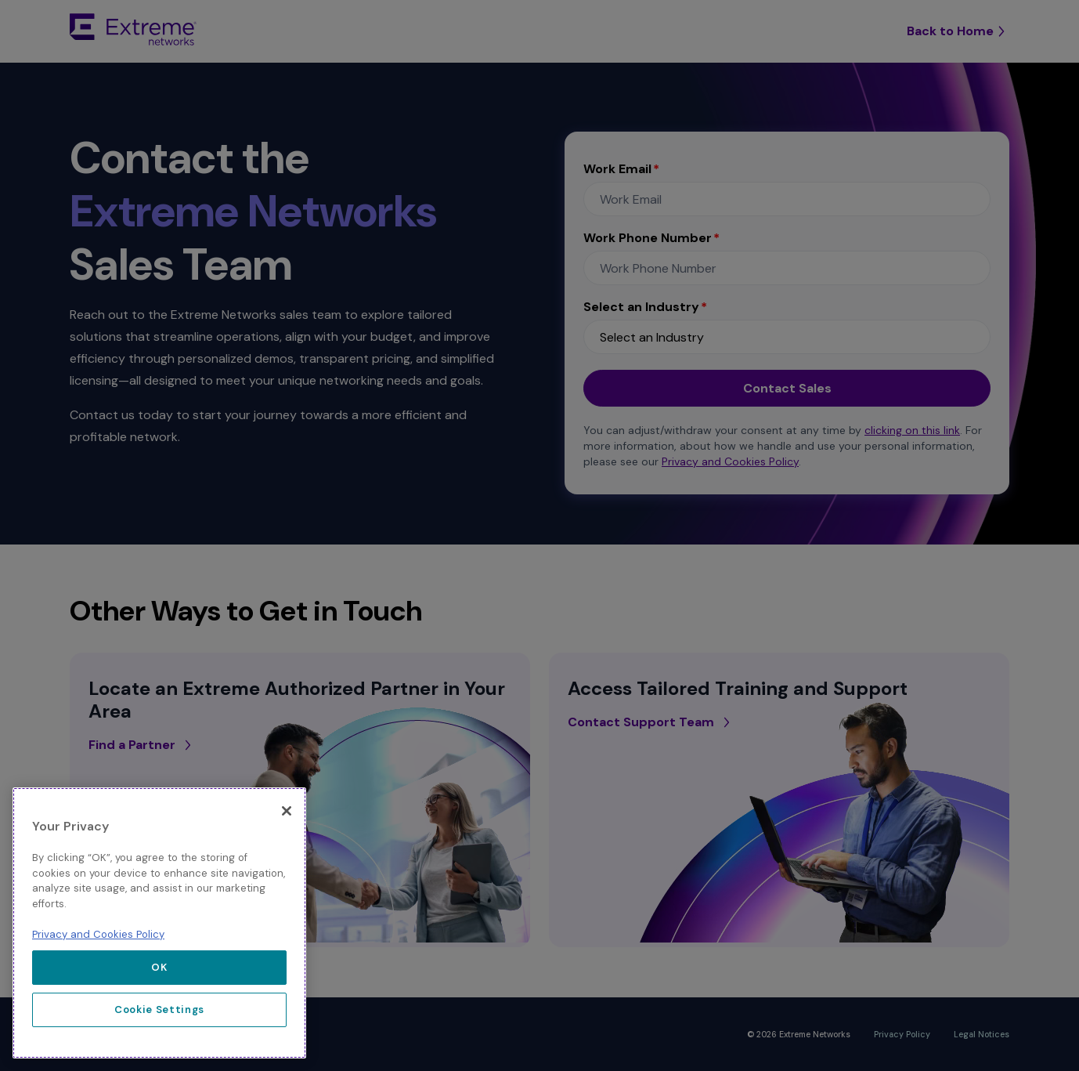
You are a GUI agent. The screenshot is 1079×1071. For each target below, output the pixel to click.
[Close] (286, 811)
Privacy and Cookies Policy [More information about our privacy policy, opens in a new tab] (98, 934)
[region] (159, 922)
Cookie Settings (159, 1009)
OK (159, 967)
